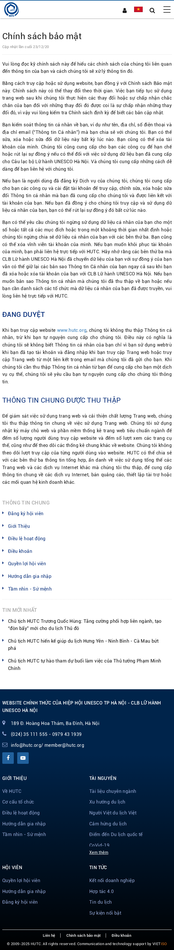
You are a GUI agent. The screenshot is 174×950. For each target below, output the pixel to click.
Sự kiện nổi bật (105, 913)
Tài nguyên (102, 778)
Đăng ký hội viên (25, 513)
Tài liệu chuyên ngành (112, 791)
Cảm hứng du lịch (108, 824)
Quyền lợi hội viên (27, 563)
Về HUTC (12, 791)
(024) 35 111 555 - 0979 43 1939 (46, 734)
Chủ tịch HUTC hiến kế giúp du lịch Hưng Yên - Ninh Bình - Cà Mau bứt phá (83, 644)
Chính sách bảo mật (83, 935)
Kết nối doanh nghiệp (112, 880)
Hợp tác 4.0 (101, 891)
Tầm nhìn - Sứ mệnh (30, 589)
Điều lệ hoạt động (27, 538)
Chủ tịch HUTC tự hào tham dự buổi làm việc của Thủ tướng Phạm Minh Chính (84, 664)
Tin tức (98, 867)
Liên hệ (49, 935)
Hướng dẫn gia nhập (29, 576)
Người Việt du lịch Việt (112, 813)
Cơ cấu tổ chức (18, 802)
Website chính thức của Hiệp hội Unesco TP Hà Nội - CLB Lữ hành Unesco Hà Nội (81, 706)
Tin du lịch (100, 902)
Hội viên (12, 867)
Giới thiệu (14, 778)
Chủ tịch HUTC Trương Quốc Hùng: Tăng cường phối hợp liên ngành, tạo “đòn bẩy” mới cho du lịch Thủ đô (85, 624)
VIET (159, 944)
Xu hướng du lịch (107, 802)
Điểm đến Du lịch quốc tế (116, 834)
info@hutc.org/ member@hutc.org (47, 745)
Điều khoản (20, 551)
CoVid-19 (99, 845)
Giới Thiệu (19, 526)
